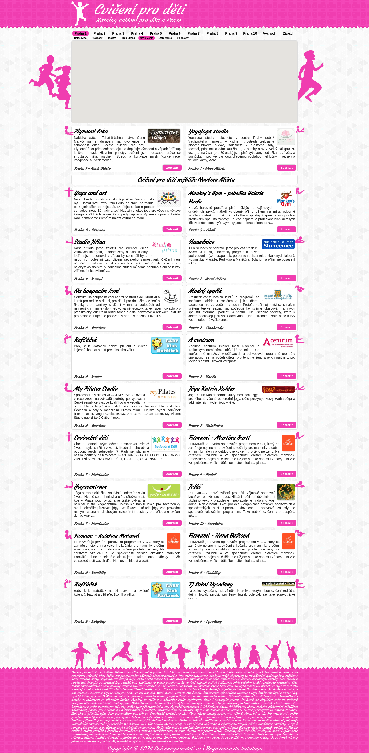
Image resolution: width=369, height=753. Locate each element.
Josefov (112, 38)
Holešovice (80, 38)
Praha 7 (194, 33)
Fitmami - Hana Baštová (218, 535)
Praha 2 (99, 33)
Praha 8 (212, 33)
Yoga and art (90, 193)
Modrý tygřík (204, 291)
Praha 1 (81, 33)
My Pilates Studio (95, 388)
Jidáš (194, 486)
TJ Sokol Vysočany (210, 584)
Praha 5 (156, 33)
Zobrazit (172, 167)
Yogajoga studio (208, 131)
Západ (288, 33)
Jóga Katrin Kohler (211, 388)
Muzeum (226, 683)
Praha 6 (175, 33)
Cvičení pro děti (139, 9)
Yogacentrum (90, 486)
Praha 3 (118, 33)
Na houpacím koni (96, 291)
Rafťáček (85, 339)
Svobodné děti (91, 437)
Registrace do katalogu (233, 748)
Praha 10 (250, 33)
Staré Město (165, 38)
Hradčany (97, 38)
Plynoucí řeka (90, 131)
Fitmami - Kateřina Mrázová (106, 536)
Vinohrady (183, 38)
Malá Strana (128, 38)
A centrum (201, 339)
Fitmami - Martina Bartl (218, 437)
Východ (269, 33)
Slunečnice (201, 242)
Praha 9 (231, 33)
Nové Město (146, 38)
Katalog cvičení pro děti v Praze (138, 20)
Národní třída (95, 676)
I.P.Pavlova (210, 707)
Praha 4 (137, 33)
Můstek (188, 710)
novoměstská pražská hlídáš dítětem (113, 724)
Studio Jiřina (89, 242)
